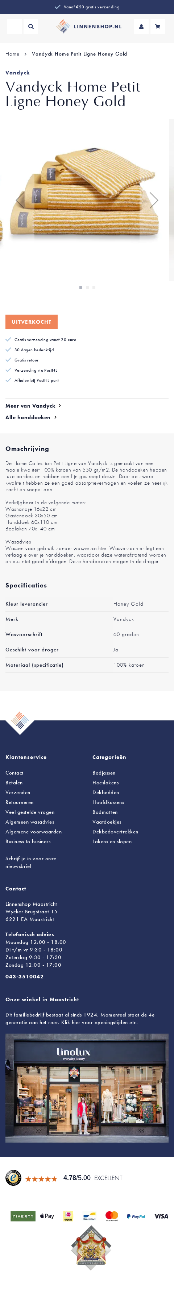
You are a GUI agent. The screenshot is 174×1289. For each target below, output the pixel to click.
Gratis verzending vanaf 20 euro (45, 340)
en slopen (112, 841)
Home (12, 53)
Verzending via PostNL (35, 370)
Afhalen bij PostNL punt (36, 380)
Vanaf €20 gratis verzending (91, 7)
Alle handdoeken (28, 417)
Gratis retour (26, 360)
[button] (19, 200)
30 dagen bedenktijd (34, 350)
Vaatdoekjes (106, 821)
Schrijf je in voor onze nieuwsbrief (31, 862)
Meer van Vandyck (30, 405)
